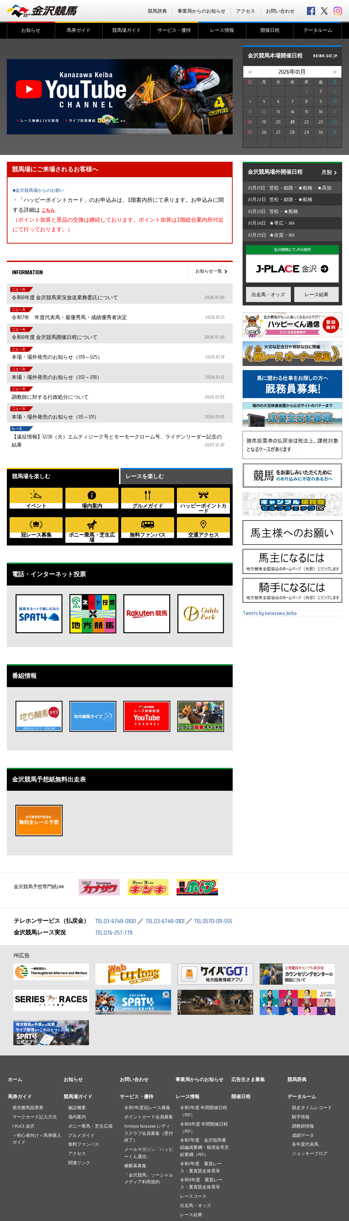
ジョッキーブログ (309, 1102)
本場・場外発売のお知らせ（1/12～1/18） (133, 339)
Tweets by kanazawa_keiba (270, 616)
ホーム (15, 1028)
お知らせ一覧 (206, 271)
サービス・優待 (174, 30)
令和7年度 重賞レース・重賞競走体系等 (201, 1116)
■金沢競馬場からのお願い (44, 190)
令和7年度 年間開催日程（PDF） (203, 1060)
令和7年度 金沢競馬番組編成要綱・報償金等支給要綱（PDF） (204, 1096)
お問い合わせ (280, 11)
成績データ (303, 1084)
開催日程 (270, 30)
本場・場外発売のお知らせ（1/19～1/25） (133, 327)
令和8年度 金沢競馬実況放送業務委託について (133, 290)
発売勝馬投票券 (27, 1056)
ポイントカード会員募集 (148, 1065)
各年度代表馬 (305, 1093)
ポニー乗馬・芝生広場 (90, 1075)
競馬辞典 (157, 11)
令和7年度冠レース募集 (147, 1056)
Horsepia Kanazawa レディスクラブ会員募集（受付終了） (148, 1082)
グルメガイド (81, 1084)
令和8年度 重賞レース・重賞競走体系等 (201, 1133)
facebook (311, 10)
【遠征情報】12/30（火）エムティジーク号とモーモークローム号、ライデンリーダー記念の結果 (133, 380)
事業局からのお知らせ (201, 11)
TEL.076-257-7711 (116, 881)
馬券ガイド (79, 30)
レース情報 (222, 30)
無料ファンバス (83, 1093)
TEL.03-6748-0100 (117, 870)
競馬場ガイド (126, 30)
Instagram (337, 10)
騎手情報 (301, 1065)
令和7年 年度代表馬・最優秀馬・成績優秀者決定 (133, 302)
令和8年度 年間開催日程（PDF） (204, 1076)
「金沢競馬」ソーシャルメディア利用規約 (148, 1127)
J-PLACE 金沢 (23, 1075)
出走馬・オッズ (268, 294)
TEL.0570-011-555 (222, 870)
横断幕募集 (135, 1114)
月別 (326, 172)
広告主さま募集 (248, 1028)
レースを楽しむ (147, 416)
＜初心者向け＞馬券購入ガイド (36, 1088)
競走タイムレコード (312, 1056)
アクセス (245, 11)
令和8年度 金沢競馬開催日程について (133, 314)
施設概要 (77, 1056)
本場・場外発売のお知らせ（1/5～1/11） (133, 363)
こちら (49, 210)
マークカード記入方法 (34, 1065)
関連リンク (79, 1111)
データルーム (317, 30)
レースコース (193, 1145)
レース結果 (316, 294)
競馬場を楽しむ (33, 416)
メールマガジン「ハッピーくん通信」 (148, 1102)
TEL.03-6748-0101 (170, 870)
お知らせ (30, 30)
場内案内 (77, 1065)
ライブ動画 (191, 1173)
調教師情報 (303, 1075)
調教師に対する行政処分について (133, 351)
